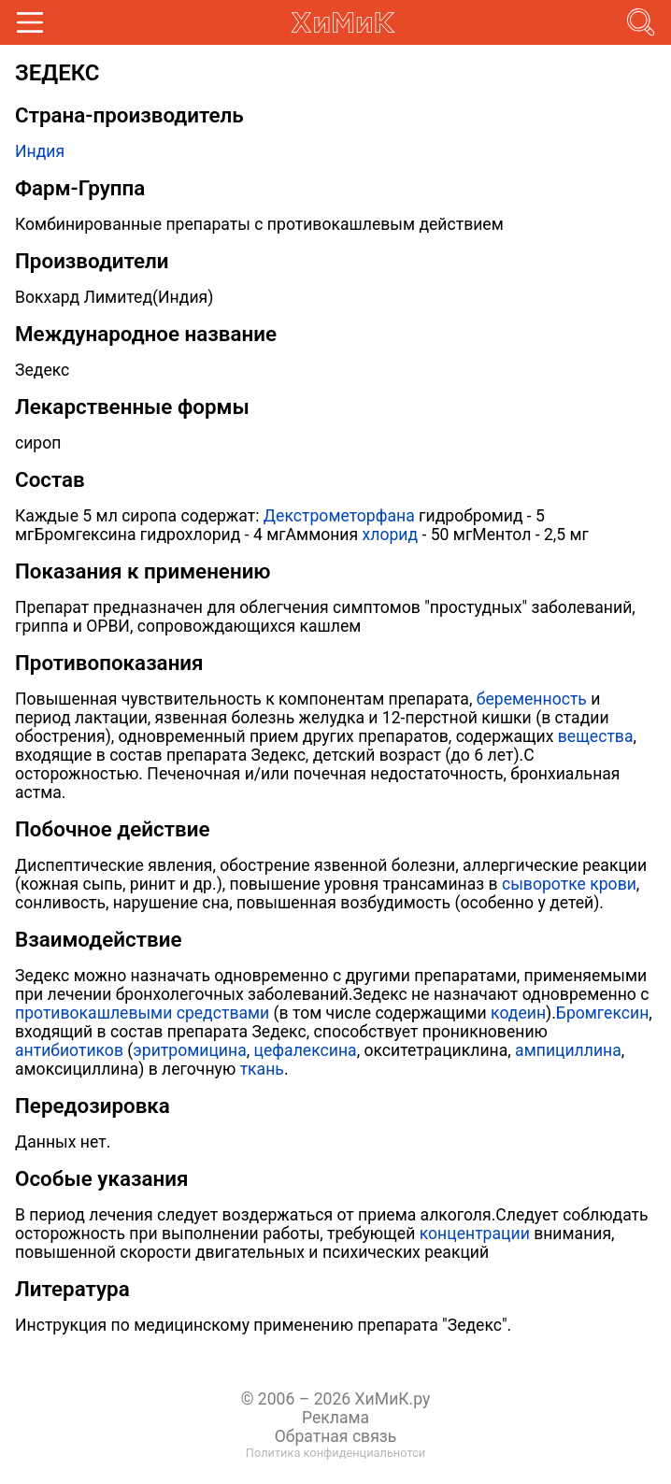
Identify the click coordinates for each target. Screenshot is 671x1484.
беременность (532, 699)
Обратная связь (336, 1436)
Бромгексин (602, 1013)
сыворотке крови (569, 884)
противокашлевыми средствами (142, 1013)
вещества (596, 736)
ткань (262, 1069)
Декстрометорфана (339, 516)
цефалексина (305, 1050)
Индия (39, 151)
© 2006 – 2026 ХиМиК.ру (336, 1399)
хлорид (391, 534)
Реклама (335, 1417)
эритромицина (189, 1050)
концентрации (475, 1233)
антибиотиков (69, 1050)
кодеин (518, 1013)
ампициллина (568, 1050)
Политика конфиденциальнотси (335, 1453)
